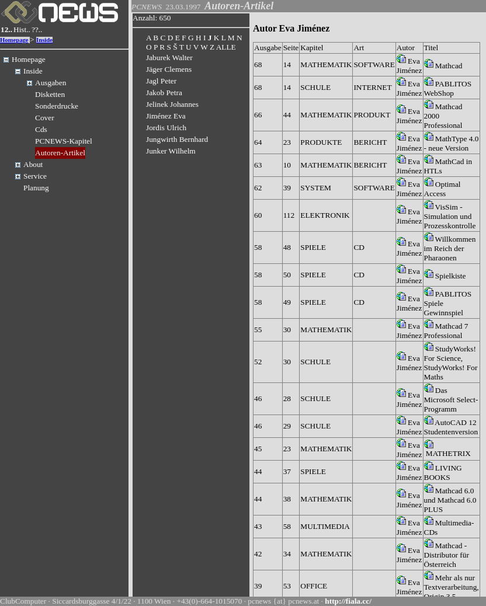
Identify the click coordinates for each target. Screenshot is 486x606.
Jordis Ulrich (166, 127)
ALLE (226, 47)
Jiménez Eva (166, 116)
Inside (44, 40)
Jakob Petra (164, 92)
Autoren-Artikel (60, 152)
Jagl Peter (161, 80)
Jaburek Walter (169, 57)
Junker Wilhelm (171, 151)
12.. (6, 29)
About (33, 164)
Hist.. (21, 29)
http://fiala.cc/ (348, 601)
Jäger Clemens (169, 69)
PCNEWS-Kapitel (63, 141)
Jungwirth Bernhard (177, 139)
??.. (37, 29)
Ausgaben (50, 82)
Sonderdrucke (56, 106)
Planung (36, 187)
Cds (41, 129)
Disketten (50, 94)
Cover (44, 117)
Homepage (14, 40)
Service (35, 176)
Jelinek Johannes (172, 104)
